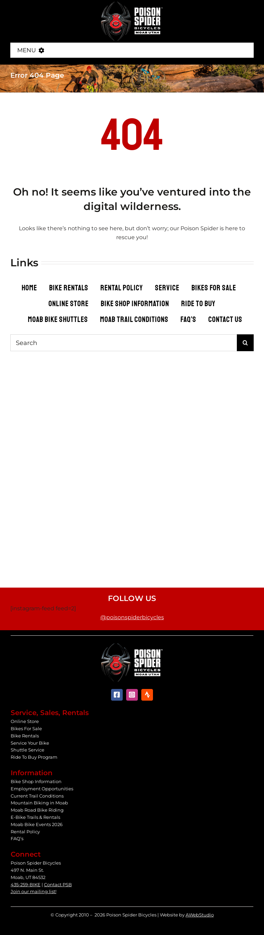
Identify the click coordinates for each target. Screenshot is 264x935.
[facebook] (117, 695)
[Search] (123, 342)
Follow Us (132, 598)
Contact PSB (58, 884)
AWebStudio (200, 914)
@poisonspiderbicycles (132, 617)
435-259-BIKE (26, 884)
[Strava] (147, 695)
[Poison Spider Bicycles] (132, 3)
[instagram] (132, 695)
